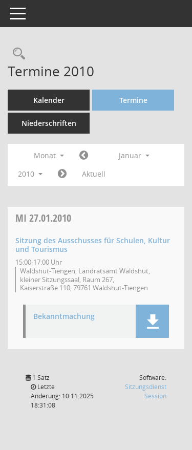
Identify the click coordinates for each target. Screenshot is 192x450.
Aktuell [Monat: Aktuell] (93, 174)
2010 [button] (30, 174)
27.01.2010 (43, 218)
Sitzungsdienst (145, 391)
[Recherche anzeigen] (16, 54)
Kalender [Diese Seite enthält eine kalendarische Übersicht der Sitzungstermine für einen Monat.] (49, 100)
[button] (152, 321)
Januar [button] (134, 155)
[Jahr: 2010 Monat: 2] (62, 174)
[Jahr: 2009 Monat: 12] (84, 155)
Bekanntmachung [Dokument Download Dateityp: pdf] (64, 316)
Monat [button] (49, 155)
